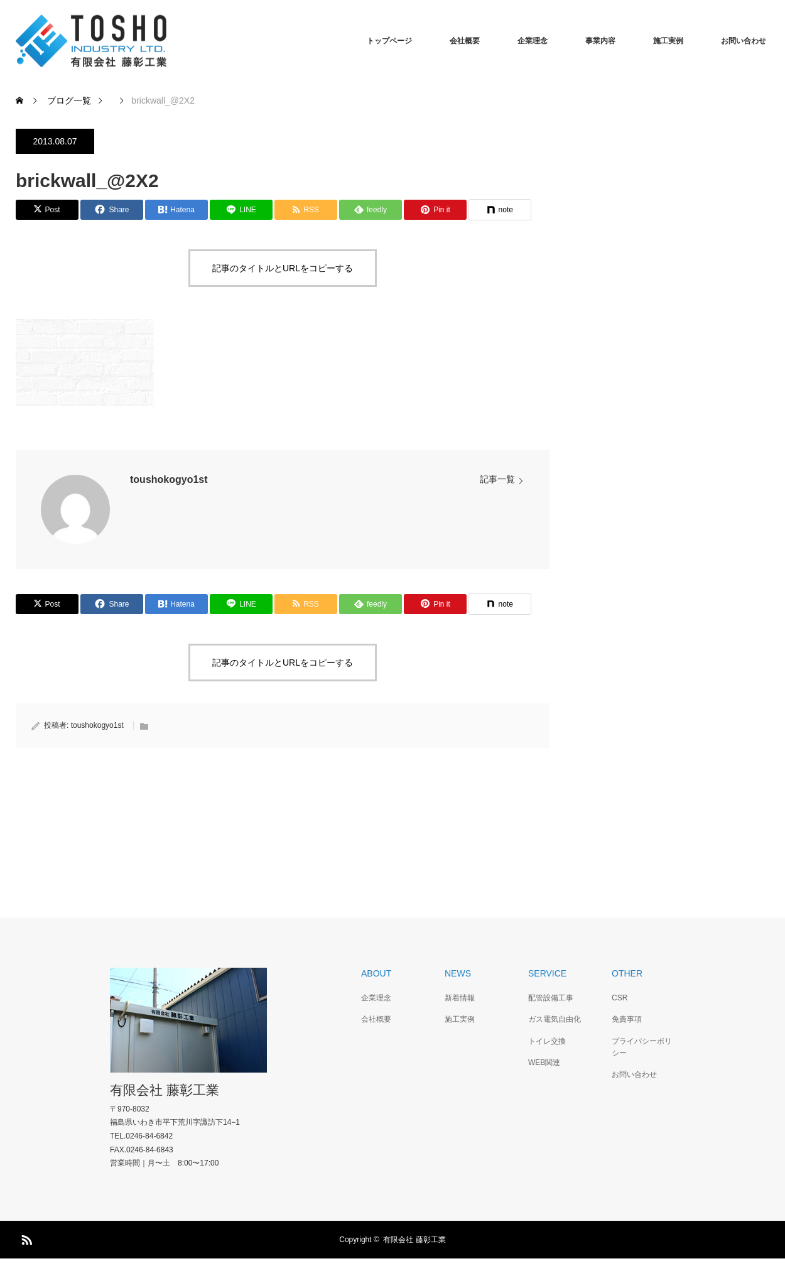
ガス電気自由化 (554, 1019)
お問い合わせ (743, 40)
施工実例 (668, 40)
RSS (25, 1237)
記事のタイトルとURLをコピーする (282, 268)
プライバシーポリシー (642, 1047)
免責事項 (627, 1019)
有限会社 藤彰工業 (164, 1089)
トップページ (389, 40)
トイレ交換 (547, 1041)
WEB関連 (544, 1062)
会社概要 (465, 40)
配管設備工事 (550, 997)
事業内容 (600, 40)
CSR (619, 997)
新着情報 (460, 997)
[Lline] (241, 210)
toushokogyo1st (169, 479)
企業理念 (532, 40)
